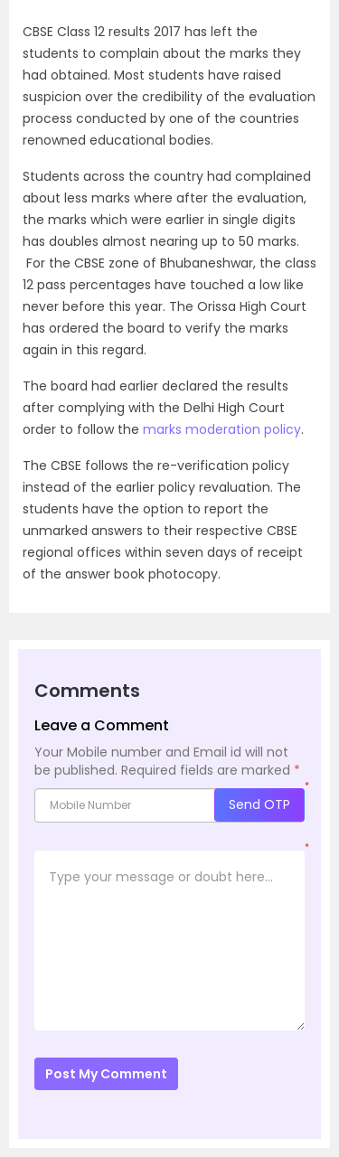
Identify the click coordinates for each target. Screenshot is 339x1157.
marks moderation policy (222, 429)
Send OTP (259, 804)
